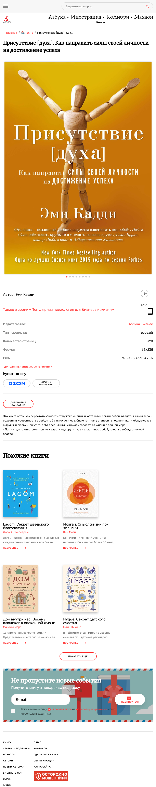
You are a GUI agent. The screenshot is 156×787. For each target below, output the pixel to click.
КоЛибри (117, 17)
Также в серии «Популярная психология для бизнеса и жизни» (58, 310)
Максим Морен (13, 627)
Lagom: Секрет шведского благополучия (26, 526)
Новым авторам (14, 766)
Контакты (40, 748)
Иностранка (85, 17)
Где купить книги (46, 754)
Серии (7, 779)
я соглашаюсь (62, 709)
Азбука (56, 17)
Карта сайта (42, 766)
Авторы (8, 760)
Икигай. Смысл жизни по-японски (85, 526)
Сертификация (44, 760)
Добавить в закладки (18, 403)
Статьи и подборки (16, 748)
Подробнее (14, 548)
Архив (7, 785)
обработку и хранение (91, 709)
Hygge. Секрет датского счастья (84, 621)
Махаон (143, 17)
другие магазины (46, 383)
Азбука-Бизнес (141, 324)
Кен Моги (69, 532)
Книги (100, 22)
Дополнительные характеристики (28, 367)
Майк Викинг (72, 627)
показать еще (78, 656)
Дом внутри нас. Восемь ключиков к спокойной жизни (29, 621)
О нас (37, 742)
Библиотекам (12, 773)
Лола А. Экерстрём (16, 532)
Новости (9, 754)
